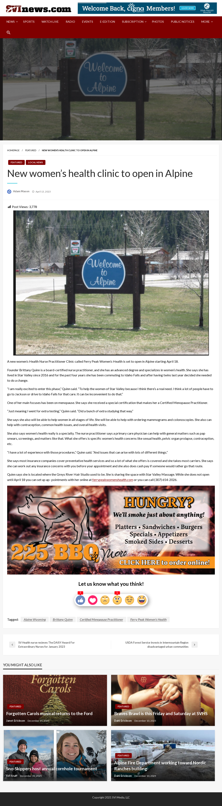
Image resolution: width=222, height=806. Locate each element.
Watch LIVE (50, 21)
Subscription (132, 21)
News (11, 21)
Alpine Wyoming (35, 619)
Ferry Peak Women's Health (148, 619)
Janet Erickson (16, 720)
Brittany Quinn (63, 619)
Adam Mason (21, 191)
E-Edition (107, 21)
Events (87, 21)
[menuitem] (11, 22)
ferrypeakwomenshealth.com (112, 480)
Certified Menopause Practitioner (101, 619)
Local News (35, 162)
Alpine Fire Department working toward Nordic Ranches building (160, 765)
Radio (70, 21)
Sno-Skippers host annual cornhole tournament (51, 768)
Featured (30, 150)
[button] (8, 32)
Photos (158, 21)
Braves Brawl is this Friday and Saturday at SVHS (160, 713)
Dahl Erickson (123, 720)
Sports (29, 21)
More (205, 21)
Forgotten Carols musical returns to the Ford (49, 713)
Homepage (13, 150)
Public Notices (182, 21)
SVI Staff (12, 775)
